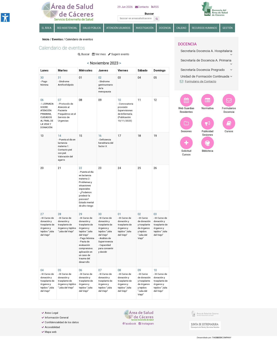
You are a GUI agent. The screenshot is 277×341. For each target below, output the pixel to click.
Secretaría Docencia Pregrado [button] (203, 70)
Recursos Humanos (204, 28)
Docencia (165, 28)
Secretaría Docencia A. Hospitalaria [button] (206, 51)
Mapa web (50, 331)
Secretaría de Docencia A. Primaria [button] (206, 60)
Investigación (144, 28)
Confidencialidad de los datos (62, 322)
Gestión (228, 28)
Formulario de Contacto (200, 81)
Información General (56, 317)
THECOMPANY (221, 337)
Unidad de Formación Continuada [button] (205, 76)
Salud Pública (92, 28)
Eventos (57, 39)
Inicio (45, 39)
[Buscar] (136, 18)
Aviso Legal (51, 312)
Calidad (181, 28)
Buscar (136, 16)
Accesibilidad (52, 327)
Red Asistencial (67, 28)
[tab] (206, 51)
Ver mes (99, 54)
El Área (46, 28)
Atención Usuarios (118, 28)
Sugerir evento (118, 54)
